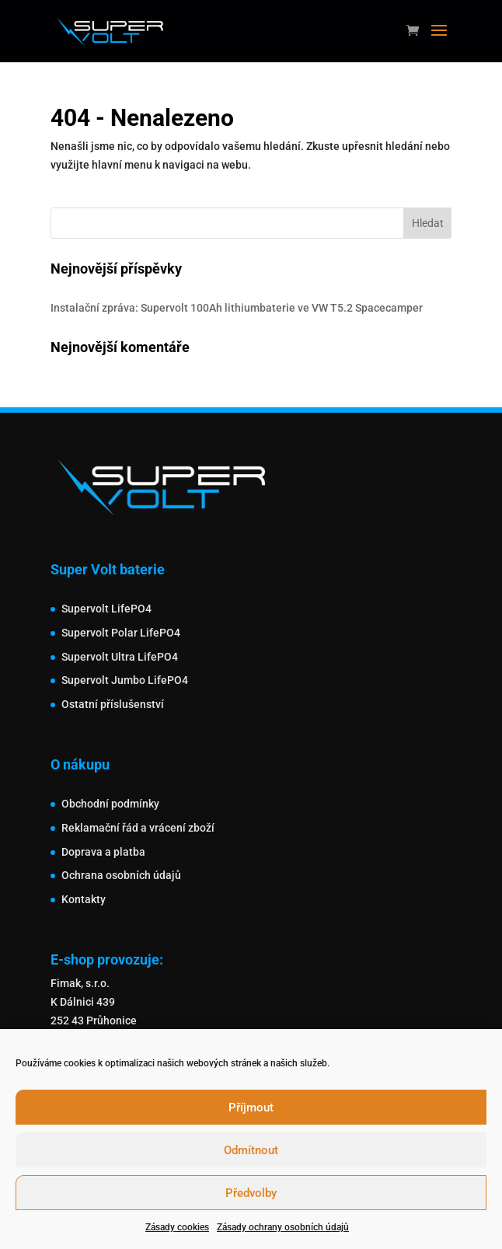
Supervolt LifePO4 (106, 608)
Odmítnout (251, 1150)
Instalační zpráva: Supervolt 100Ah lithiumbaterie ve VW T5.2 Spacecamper (237, 308)
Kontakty (83, 899)
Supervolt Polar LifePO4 (120, 632)
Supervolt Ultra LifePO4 (119, 657)
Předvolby (251, 1193)
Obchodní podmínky (110, 803)
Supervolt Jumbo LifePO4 (124, 680)
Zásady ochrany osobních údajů (283, 1227)
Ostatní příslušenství (112, 704)
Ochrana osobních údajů (121, 875)
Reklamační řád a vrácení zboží (137, 828)
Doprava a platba (103, 852)
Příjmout (251, 1108)
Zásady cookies (177, 1227)
